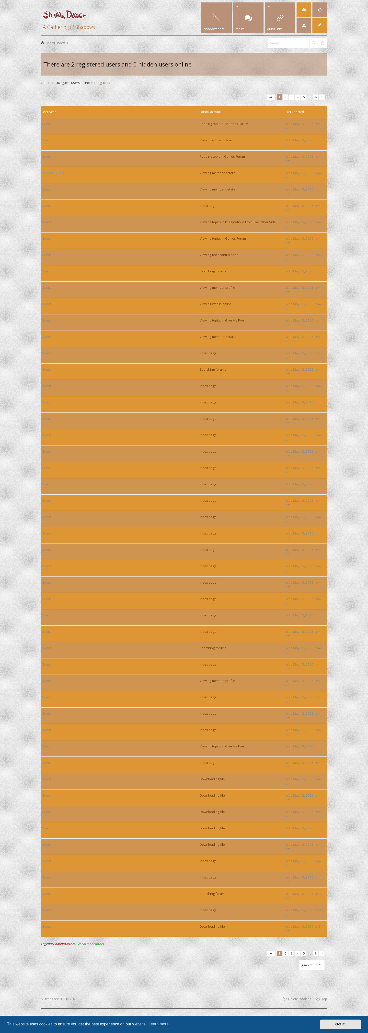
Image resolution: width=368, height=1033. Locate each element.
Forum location (210, 112)
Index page (208, 205)
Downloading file (212, 779)
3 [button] (292, 97)
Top (324, 998)
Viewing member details (217, 173)
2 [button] (286, 97)
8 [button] (316, 97)
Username (49, 112)
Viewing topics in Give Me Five (222, 320)
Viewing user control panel (219, 255)
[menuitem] (304, 9)
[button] (270, 97)
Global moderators (90, 944)
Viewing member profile (217, 287)
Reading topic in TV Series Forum (224, 124)
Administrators (64, 944)
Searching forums (213, 271)
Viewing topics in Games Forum (223, 238)
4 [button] (298, 97)
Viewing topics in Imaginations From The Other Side (238, 222)
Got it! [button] (340, 1024)
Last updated (295, 112)
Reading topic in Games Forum (222, 156)
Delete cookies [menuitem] (299, 998)
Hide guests (101, 82)
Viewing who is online (216, 140)
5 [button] (304, 97)
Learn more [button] (159, 1024)
